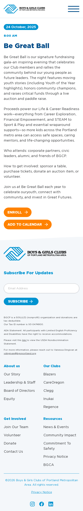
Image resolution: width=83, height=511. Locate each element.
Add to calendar (25, 224)
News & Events (56, 427)
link (24, 340)
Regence (50, 407)
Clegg (48, 391)
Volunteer (12, 435)
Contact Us (13, 451)
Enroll (15, 212)
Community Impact (59, 435)
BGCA (48, 465)
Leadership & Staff (19, 382)
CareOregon (53, 382)
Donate (10, 443)
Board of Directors (19, 391)
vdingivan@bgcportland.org (20, 353)
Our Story (12, 374)
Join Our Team (16, 427)
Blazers (49, 374)
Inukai (48, 399)
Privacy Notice (55, 456)
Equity (9, 399)
